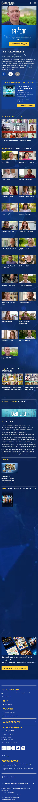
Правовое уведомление (8, 799)
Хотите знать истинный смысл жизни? (24, 88)
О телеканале (6, 697)
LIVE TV (4, 701)
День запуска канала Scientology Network (16, 693)
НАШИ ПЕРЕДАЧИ (11, 722)
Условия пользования (8, 792)
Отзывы (6, 756)
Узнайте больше (26, 105)
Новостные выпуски (9, 712)
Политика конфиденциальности (10, 797)
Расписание (7, 704)
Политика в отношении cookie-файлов (12, 795)
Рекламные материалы (10, 716)
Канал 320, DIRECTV (8, 731)
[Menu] (34, 3)
